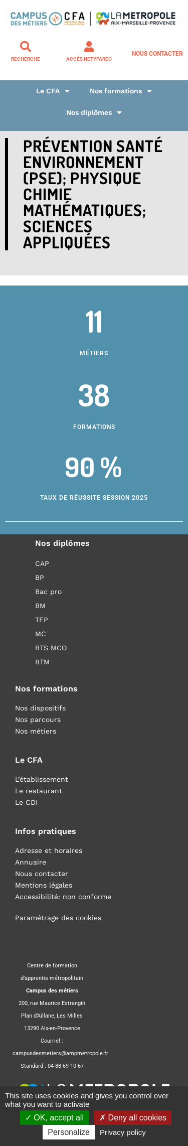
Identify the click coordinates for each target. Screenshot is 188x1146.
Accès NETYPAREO (89, 59)
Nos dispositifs (40, 708)
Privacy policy (123, 1132)
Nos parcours (38, 719)
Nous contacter (157, 53)
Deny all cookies (132, 1117)
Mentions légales (43, 885)
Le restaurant (38, 791)
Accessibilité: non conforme (63, 897)
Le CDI (26, 802)
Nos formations (121, 91)
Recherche (25, 59)
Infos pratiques (45, 831)
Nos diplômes (94, 112)
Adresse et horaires (48, 850)
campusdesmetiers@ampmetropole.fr (60, 1053)
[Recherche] (25, 46)
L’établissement (41, 779)
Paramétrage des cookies (58, 918)
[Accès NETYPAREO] (89, 46)
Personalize (69, 1132)
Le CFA (53, 91)
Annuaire (30, 862)
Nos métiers (35, 731)
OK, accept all (54, 1117)
